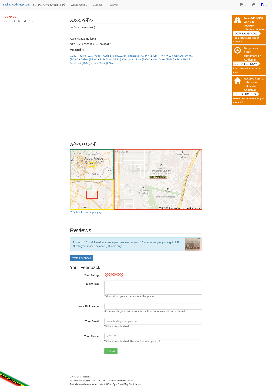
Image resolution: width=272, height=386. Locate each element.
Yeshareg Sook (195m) (137, 59)
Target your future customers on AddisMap (252, 54)
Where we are (79, 4)
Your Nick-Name (88, 306)
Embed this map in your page (86, 212)
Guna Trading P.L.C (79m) (85, 55)
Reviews (113, 4)
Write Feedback (81, 258)
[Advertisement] (136, 101)
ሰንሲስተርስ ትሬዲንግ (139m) (143, 55)
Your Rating (91, 275)
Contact (97, 4)
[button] (243, 5)
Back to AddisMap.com (16, 4)
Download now (245, 33)
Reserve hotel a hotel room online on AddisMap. (254, 84)
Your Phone (91, 336)
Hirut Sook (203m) (164, 59)
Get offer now (245, 63)
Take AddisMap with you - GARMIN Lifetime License (254, 23)
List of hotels (245, 94)
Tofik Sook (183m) (111, 59)
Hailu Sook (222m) (103, 63)
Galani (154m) (89, 59)
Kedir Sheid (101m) (115, 55)
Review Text (91, 283)
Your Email (92, 321)
